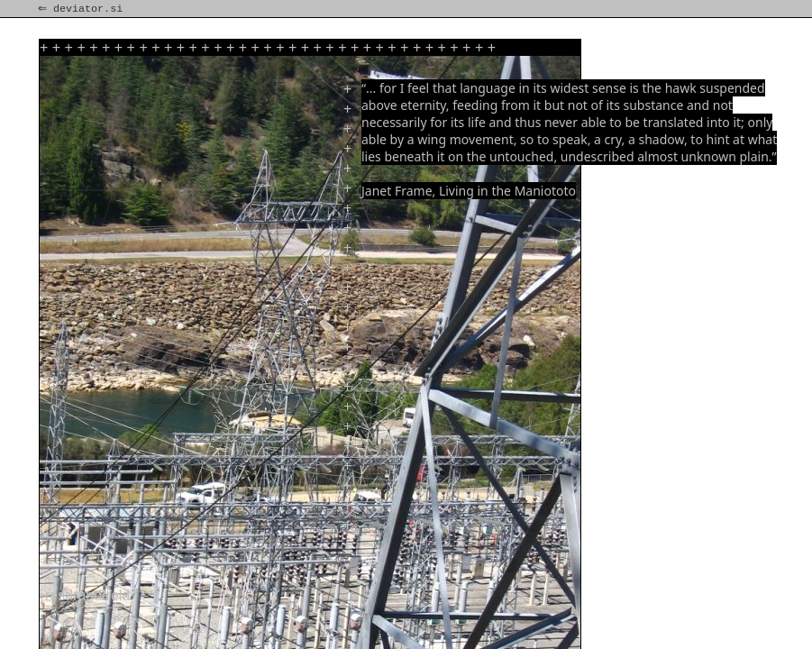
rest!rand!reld (87, 595)
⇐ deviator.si (82, 9)
